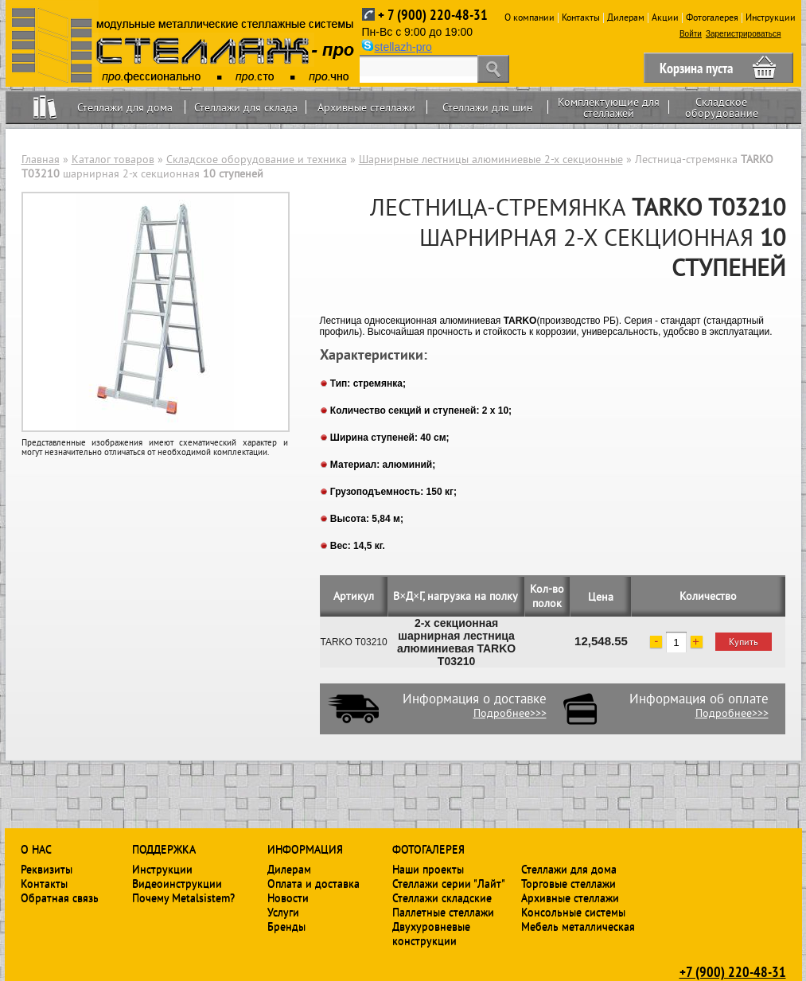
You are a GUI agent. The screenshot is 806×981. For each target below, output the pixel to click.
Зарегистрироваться (743, 33)
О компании (529, 17)
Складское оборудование (721, 107)
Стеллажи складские (442, 897)
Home (44, 107)
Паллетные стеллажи (443, 912)
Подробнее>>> (510, 713)
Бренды (286, 926)
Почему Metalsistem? (183, 897)
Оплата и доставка (313, 883)
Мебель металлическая (578, 926)
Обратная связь (60, 897)
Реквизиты (46, 869)
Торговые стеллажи (568, 883)
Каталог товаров (113, 159)
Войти (690, 33)
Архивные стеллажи (366, 107)
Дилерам (625, 17)
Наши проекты (428, 869)
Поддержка (164, 849)
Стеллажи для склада (246, 107)
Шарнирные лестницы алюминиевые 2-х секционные (491, 159)
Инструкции (771, 17)
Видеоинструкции (177, 883)
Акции (665, 17)
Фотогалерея (712, 17)
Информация (305, 849)
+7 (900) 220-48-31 (732, 971)
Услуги (283, 912)
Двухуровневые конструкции (431, 933)
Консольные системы (573, 912)
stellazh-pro (403, 47)
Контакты (581, 17)
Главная (40, 159)
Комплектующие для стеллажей (609, 107)
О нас (36, 849)
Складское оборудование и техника (256, 159)
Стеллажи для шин (487, 107)
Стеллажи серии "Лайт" (448, 883)
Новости (288, 897)
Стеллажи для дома (125, 107)
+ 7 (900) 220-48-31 (433, 15)
